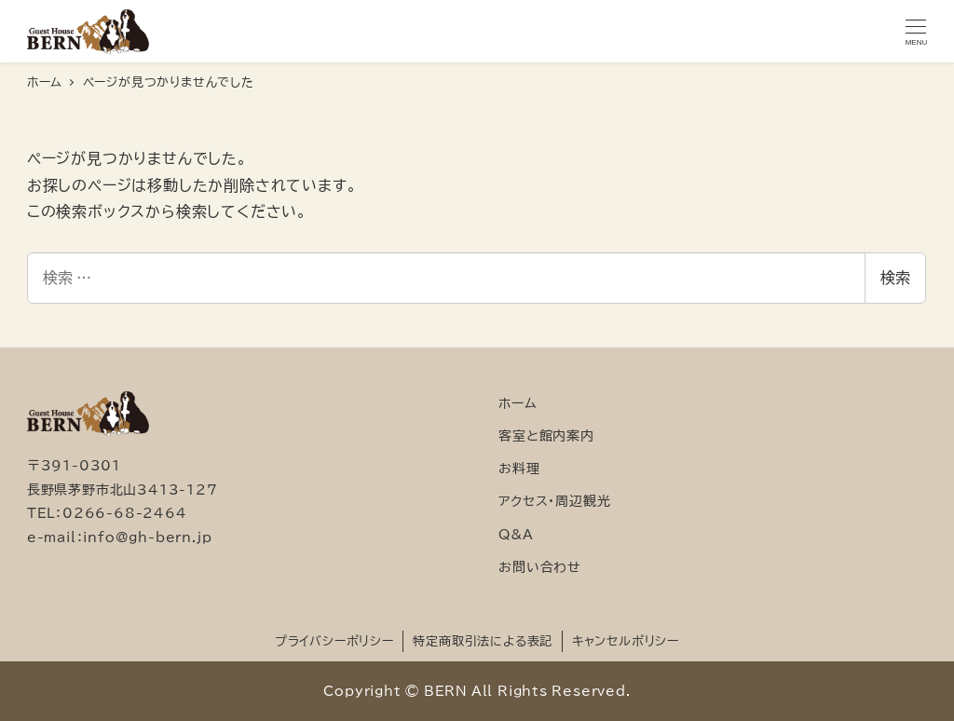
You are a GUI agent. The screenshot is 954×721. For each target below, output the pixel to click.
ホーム (517, 403)
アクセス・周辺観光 (554, 501)
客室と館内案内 (546, 435)
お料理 (518, 468)
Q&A (515, 534)
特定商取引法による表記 (482, 641)
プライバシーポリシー (334, 641)
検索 (895, 277)
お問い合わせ (539, 567)
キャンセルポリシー (625, 641)
